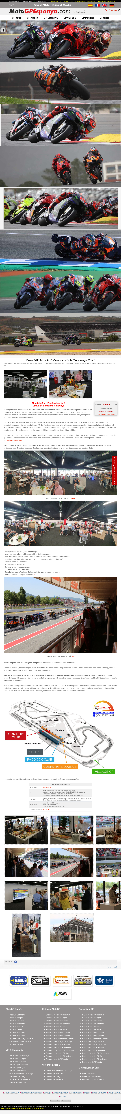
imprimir (116, 967)
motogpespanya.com (14, 440)
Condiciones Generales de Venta (31, 1093)
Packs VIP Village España (93, 1041)
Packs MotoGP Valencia (92, 1021)
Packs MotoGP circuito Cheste (95, 1038)
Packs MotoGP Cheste (91, 1030)
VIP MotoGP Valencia (18, 1062)
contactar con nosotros (91, 1077)
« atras (109, 967)
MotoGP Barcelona (17, 1024)
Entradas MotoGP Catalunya (58, 1015)
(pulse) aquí (46, 809)
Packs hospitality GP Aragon (94, 1056)
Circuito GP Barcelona (55, 1074)
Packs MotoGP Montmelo (93, 1033)
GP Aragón (32, 18)
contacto (104, 18)
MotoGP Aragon (16, 1018)
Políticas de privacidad (61, 1093)
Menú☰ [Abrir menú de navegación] (11, 5)
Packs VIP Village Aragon (93, 1047)
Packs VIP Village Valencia (93, 1050)
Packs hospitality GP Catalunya (95, 1053)
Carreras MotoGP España (20, 1041)
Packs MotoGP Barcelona (93, 1024)
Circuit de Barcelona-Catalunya (59, 1071)
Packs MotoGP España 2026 (106, 1)
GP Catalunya (51, 18)
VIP (61, 1)
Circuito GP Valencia (54, 1079)
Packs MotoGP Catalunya (93, 1015)
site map (62, 1096)
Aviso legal (47, 1093)
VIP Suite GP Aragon (18, 1077)
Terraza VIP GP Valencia (19, 1079)
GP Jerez (16, 18)
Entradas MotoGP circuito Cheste (60, 1038)
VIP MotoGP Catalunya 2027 (74, 363)
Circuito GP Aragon (54, 1077)
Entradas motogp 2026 (11, 1093)
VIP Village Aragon (17, 1068)
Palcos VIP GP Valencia (19, 1082)
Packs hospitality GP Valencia (94, 1059)
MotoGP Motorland (17, 1036)
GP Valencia (70, 18)
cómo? (94, 1093)
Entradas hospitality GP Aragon (59, 1053)
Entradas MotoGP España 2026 (85, 1)
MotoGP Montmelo (17, 1033)
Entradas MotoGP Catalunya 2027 (33, 363)
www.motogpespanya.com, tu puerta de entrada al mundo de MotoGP (23, 1108)
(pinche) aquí (47, 787)
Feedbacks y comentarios (93, 1079)
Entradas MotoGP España (57, 1059)
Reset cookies (66, 1101)
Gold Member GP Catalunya (21, 1074)
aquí (73, 498)
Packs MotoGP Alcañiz (91, 1027)
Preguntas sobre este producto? (106, 414)
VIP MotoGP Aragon (17, 1059)
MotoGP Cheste (16, 1030)
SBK (72, 1)
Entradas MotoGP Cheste (56, 1030)
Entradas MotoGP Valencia (57, 1021)
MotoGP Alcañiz (16, 1027)
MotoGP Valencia (16, 1021)
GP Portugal (88, 18)
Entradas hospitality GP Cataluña (60, 1050)
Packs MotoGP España (92, 1062)
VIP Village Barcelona (18, 1065)
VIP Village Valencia (17, 1071)
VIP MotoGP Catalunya (19, 1056)
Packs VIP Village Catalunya (94, 1044)
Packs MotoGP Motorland (93, 1036)
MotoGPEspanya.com (43, 1106)
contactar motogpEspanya (114, 470)
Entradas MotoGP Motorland (58, 1036)
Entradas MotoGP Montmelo (58, 1033)
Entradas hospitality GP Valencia (59, 1056)
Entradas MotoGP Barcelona (58, 1024)
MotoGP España (16, 1044)
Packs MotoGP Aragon (91, 1018)
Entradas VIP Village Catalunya (59, 1041)
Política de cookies (76, 1093)
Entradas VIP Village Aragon (58, 1044)
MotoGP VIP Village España (21, 1038)
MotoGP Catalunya (17, 1015)
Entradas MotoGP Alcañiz (56, 1027)
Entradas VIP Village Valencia (58, 1047)
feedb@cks (102, 1093)
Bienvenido (54, 1)
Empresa (87, 1093)
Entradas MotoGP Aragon (56, 1018)
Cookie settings (55, 1101)
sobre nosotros (88, 1074)
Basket (112, 10)
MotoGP (66, 1)
